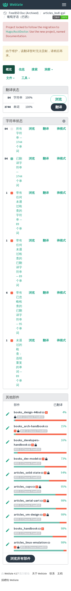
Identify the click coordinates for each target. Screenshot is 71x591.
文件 (10, 78)
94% (64, 473)
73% (64, 459)
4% (64, 412)
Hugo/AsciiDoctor (17, 32)
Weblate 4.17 (11, 574)
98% (64, 501)
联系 (52, 574)
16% (64, 440)
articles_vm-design (26, 515)
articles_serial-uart (27, 501)
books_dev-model (26, 459)
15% (64, 426)
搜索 (35, 69)
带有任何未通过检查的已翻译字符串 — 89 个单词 (19, 262)
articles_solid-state (27, 473)
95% (64, 487)
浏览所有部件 (20, 558)
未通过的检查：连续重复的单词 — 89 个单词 (19, 362)
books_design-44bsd (27, 412)
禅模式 (61, 129)
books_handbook (26, 529)
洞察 (48, 69)
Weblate (13, 4)
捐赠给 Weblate (10, 580)
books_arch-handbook (29, 426)
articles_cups (23, 487)
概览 (9, 69)
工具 (25, 78)
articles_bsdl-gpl (54, 13)
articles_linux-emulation (30, 543)
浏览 (58, 99)
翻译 (58, 107)
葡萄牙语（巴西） (19, 17)
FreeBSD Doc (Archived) (23, 13)
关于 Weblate (39, 574)
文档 (60, 574)
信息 (22, 69)
